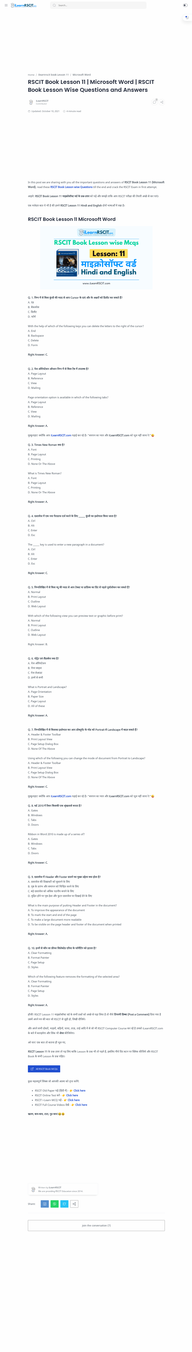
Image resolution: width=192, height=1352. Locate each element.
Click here (101, 1188)
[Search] (98, 5)
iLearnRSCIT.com (83, 471)
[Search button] (54, 5)
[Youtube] (27, 1345)
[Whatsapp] (6, 1345)
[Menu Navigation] (6, 5)
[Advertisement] (118, 39)
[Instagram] (16, 1345)
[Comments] (125, 118)
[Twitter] (22, 1345)
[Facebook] (11, 1345)
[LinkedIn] (32, 1345)
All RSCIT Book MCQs (66, 1166)
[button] (185, 5)
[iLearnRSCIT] (64, 116)
